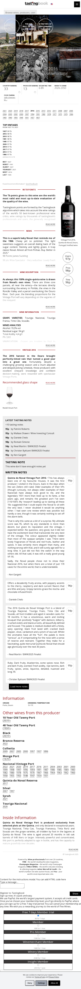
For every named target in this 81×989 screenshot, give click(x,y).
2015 (38, 111)
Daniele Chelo (21, 437)
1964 (52, 772)
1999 (5, 769)
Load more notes (19, 686)
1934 (39, 775)
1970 (65, 114)
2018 (21, 111)
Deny (30, 983)
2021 (4, 111)
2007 (65, 111)
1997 (27, 114)
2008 (60, 111)
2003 (10, 114)
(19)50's (7, 728)
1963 (4, 117)
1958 (5, 775)
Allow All (54, 983)
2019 (16, 111)
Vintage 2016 (29, 350)
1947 (32, 775)
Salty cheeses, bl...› (9, 98)
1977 (54, 114)
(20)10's (7, 720)
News (29, 231)
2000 (21, 114)
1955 (16, 117)
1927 (32, 117)
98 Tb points (29, 189)
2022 (5, 743)
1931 (27, 117)
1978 (49, 114)
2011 (54, 111)
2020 (10, 111)
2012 (49, 111)
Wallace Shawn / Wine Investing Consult (34, 433)
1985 (59, 769)
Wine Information (29, 312)
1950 (18, 775)
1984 (66, 769)
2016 (32, 111)
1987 (45, 769)
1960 (10, 117)
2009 (5, 751)
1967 (39, 772)
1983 (72, 769)
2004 (4, 114)
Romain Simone (22, 441)
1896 (45, 751)
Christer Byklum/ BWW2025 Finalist (32, 450)
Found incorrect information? (20, 184)
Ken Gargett (20, 454)
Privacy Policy (54, 977)
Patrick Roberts (21, 428)
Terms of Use (40, 977)
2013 (43, 111)
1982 (43, 114)
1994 (32, 114)
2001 (66, 766)
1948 (25, 775)
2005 (71, 111)
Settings (41, 983)
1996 (25, 769)
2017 (27, 111)
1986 (52, 769)
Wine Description (29, 272)
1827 (38, 117)
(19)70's (7, 759)
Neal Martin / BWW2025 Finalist (30, 446)
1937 (39, 751)
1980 (11, 772)
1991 (38, 114)
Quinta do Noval (27, 73)
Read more (50, 224)
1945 (21, 117)
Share (75, 894)
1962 (66, 772)
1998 (11, 769)
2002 (16, 114)
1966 (71, 114)
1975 (60, 114)
